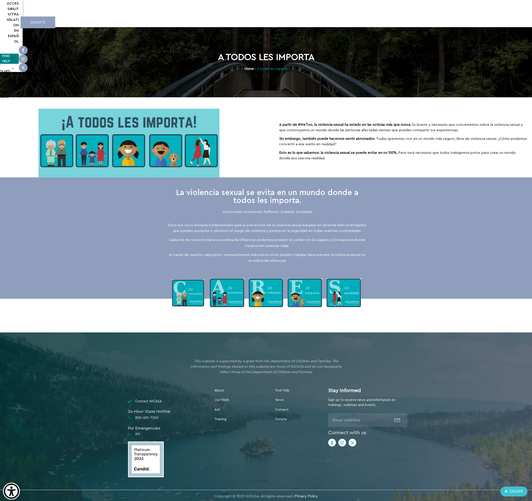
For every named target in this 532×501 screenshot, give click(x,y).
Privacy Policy (306, 496)
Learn (204, 22)
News (223, 21)
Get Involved (174, 22)
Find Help (143, 22)
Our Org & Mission (253, 22)
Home (249, 69)
